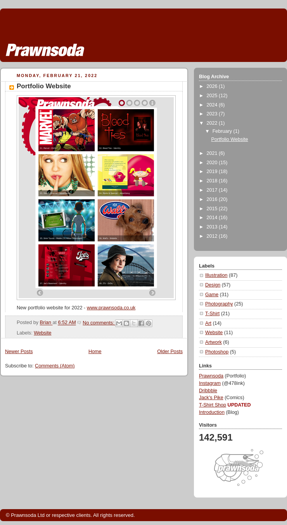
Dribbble (208, 390)
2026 (213, 86)
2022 (213, 123)
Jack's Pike (211, 397)
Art (208, 323)
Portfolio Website (44, 86)
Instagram (210, 383)
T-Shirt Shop (212, 405)
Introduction (212, 412)
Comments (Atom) (54, 366)
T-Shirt (212, 313)
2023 (213, 114)
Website (42, 333)
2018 (213, 181)
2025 (213, 95)
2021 (213, 153)
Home (95, 351)
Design (212, 285)
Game (211, 294)
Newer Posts (19, 351)
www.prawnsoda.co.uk (111, 308)
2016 (213, 199)
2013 (213, 227)
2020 (213, 162)
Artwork (213, 342)
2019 (213, 171)
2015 (213, 208)
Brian (46, 323)
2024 (213, 105)
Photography (219, 304)
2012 (213, 236)
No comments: (99, 323)
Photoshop (216, 352)
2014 (213, 217)
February (223, 131)
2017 (213, 190)
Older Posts (170, 351)
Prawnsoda (211, 376)
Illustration (216, 275)
